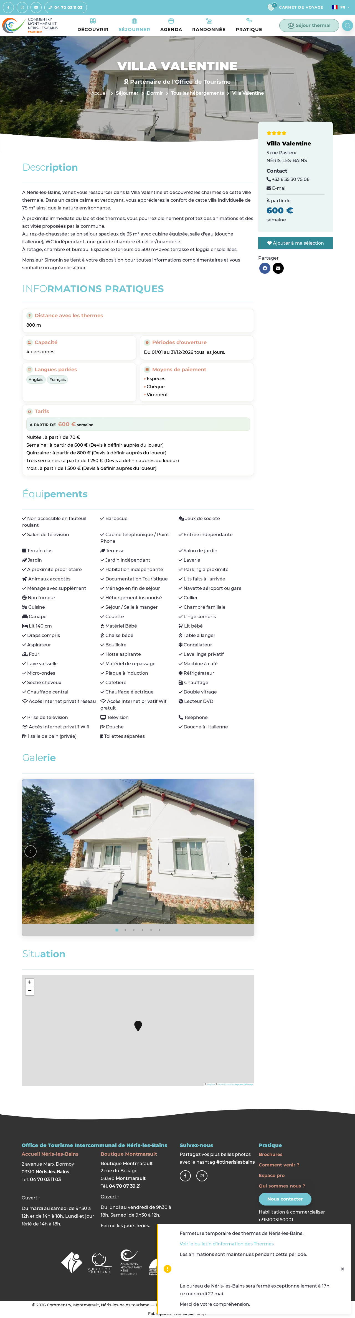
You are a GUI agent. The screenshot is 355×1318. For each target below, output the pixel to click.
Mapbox (211, 1085)
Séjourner (127, 93)
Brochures (271, 1154)
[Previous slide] (30, 852)
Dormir (155, 93)
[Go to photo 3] (134, 930)
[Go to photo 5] (151, 930)
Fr (337, 7)
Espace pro (272, 1175)
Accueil (99, 93)
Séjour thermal (309, 25)
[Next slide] (246, 852)
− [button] (30, 991)
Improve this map (244, 1085)
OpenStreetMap (226, 1085)
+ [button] (30, 983)
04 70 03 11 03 (63, 7)
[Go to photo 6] (160, 930)
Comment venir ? (279, 1165)
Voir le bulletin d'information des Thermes (227, 1244)
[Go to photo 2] (125, 930)
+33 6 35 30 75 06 (288, 179)
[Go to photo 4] (142, 930)
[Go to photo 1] (117, 930)
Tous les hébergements (197, 93)
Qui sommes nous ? (282, 1186)
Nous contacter (285, 1199)
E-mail (276, 188)
